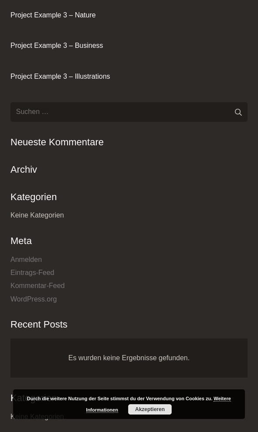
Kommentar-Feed (37, 285)
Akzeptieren (150, 409)
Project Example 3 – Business (56, 45)
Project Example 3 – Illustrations (60, 76)
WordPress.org (33, 299)
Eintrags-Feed (32, 272)
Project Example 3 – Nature (53, 15)
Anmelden (26, 259)
